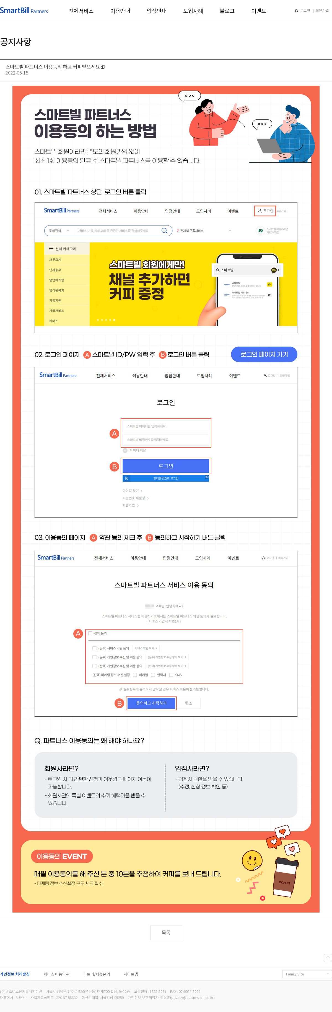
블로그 (227, 11)
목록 (166, 932)
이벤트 (258, 11)
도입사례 (193, 11)
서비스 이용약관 (56, 974)
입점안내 (157, 11)
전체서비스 (81, 11)
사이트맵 (131, 974)
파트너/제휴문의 (96, 974)
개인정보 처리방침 (15, 974)
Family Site (307, 974)
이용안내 (120, 11)
